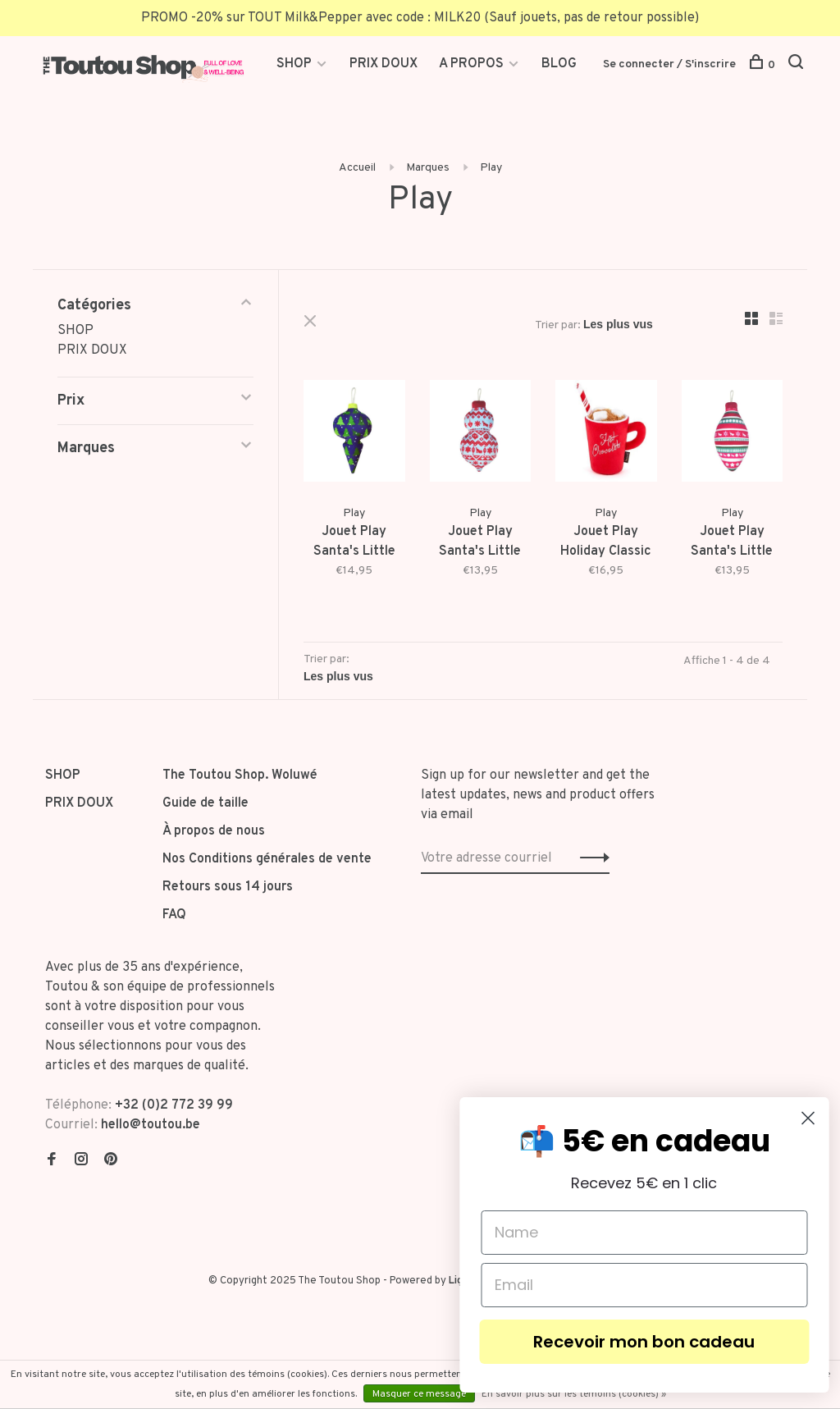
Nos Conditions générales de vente (267, 859)
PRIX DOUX (383, 64)
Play (491, 168)
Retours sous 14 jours (227, 887)
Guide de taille (205, 803)
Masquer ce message (419, 1394)
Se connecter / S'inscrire (669, 64)
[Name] (672, 1232)
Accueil (357, 168)
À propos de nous (213, 831)
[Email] (672, 1285)
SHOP (295, 64)
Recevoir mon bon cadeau (672, 1341)
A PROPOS (471, 64)
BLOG (559, 64)
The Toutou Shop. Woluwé (239, 775)
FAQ (174, 915)
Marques (428, 168)
